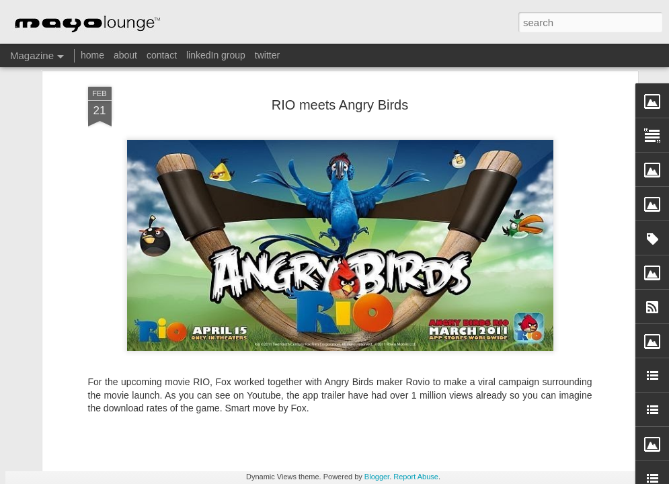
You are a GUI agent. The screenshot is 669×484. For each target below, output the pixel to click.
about (125, 55)
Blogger (376, 477)
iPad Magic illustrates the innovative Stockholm (425, 391)
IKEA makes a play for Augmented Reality (109, 385)
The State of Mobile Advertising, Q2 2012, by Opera (267, 391)
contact (162, 55)
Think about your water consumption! (588, 385)
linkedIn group (215, 55)
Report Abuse (415, 477)
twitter (267, 55)
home (92, 55)
